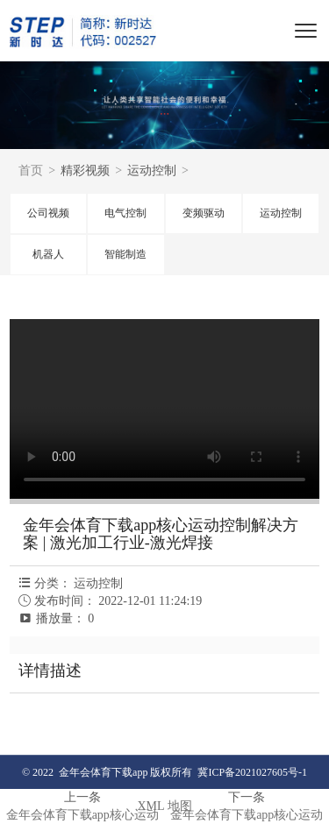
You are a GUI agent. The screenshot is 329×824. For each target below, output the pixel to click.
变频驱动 (203, 213)
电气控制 (125, 213)
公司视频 (48, 213)
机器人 (48, 254)
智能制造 (125, 254)
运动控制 (281, 213)
